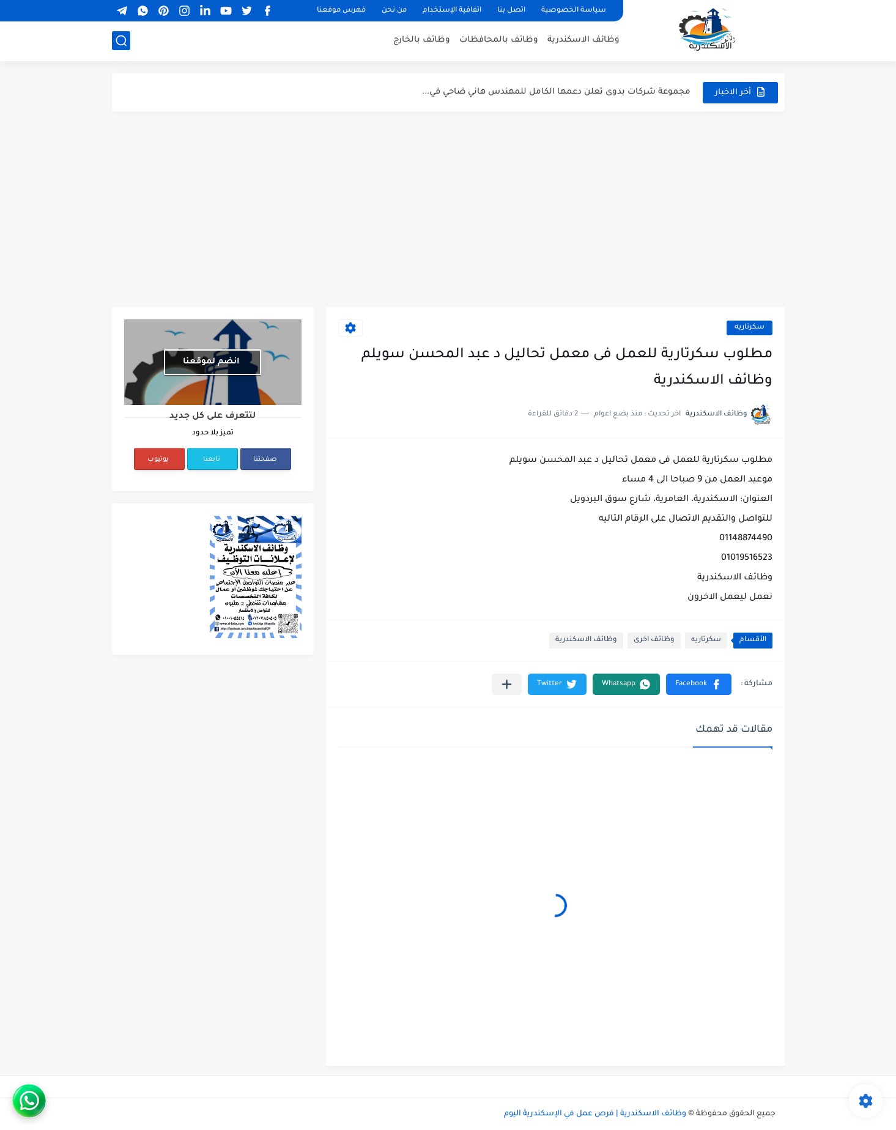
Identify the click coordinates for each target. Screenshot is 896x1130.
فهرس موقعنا (341, 11)
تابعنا (211, 459)
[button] (698, 684)
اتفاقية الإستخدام (452, 11)
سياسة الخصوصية (573, 11)
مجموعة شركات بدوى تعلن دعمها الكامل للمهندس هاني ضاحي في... (556, 92)
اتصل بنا (511, 11)
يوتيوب (158, 459)
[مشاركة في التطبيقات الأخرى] (507, 684)
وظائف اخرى (654, 640)
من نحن (394, 11)
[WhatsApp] (76, 1101)
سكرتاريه (750, 328)
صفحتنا (265, 459)
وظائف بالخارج (421, 40)
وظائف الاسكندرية (583, 40)
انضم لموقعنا (211, 361)
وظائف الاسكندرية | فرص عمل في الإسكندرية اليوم (595, 1114)
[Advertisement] (448, 209)
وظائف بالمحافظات (498, 40)
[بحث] (121, 40)
